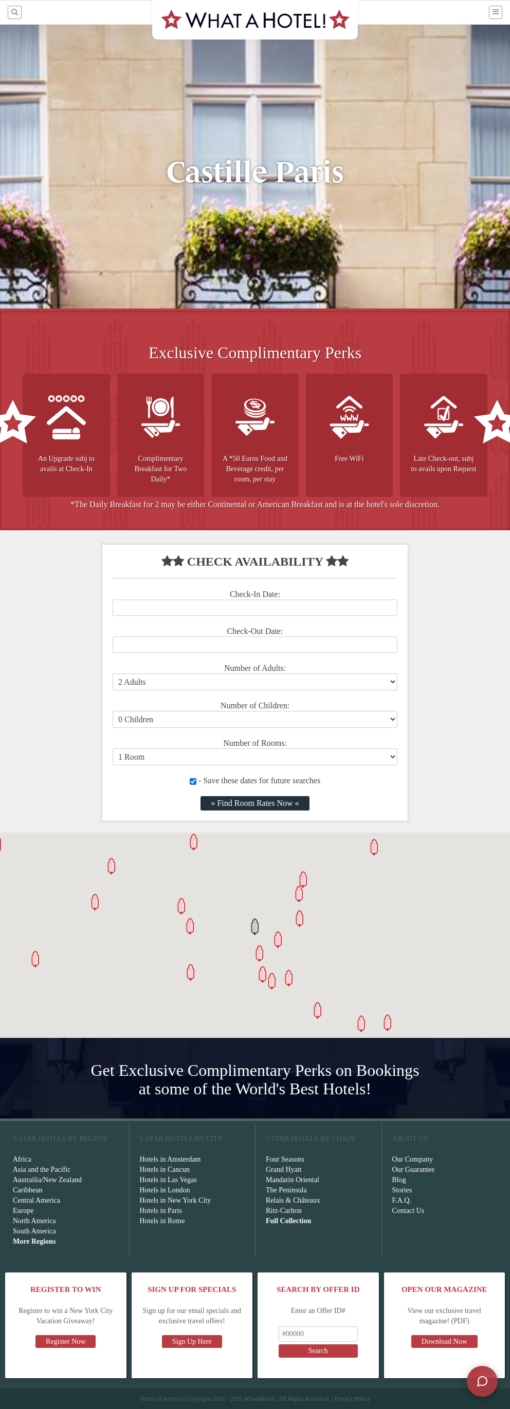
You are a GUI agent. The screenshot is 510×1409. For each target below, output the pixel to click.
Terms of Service (160, 1398)
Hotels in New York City (175, 1200)
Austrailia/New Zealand (47, 1180)
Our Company (412, 1159)
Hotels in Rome (162, 1221)
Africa (22, 1159)
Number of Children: (255, 705)
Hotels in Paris (161, 1210)
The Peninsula (286, 1190)
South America (34, 1231)
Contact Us (408, 1210)
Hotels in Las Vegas (168, 1180)
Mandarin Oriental (292, 1180)
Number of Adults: (255, 668)
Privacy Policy (352, 1398)
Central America (36, 1200)
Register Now (65, 1341)
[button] (255, 926)
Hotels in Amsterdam (170, 1159)
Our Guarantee (413, 1169)
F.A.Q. (401, 1200)
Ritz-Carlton (284, 1210)
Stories (402, 1190)
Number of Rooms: (255, 743)
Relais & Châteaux (293, 1200)
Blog (399, 1180)
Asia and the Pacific (41, 1169)
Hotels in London (165, 1190)
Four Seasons (285, 1159)
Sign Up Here (192, 1341)
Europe (23, 1210)
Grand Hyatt (284, 1169)
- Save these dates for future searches (255, 780)
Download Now (444, 1341)
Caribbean (28, 1190)
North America (34, 1221)
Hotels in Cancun (165, 1169)
